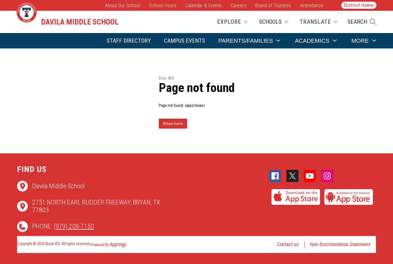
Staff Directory (129, 40)
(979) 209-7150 (74, 226)
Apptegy (118, 244)
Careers (239, 5)
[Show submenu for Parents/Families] (245, 40)
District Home (359, 5)
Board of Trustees (273, 5)
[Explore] (232, 21)
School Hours (162, 5)
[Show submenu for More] (360, 40)
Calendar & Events (203, 5)
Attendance (312, 5)
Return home (173, 123)
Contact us (288, 244)
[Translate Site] (318, 21)
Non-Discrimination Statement (340, 244)
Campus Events (184, 40)
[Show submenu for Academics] (312, 40)
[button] (362, 21)
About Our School (122, 5)
